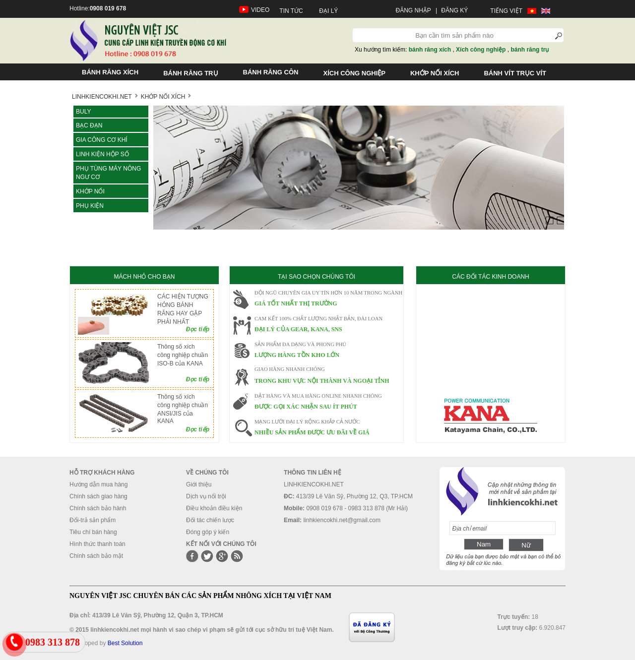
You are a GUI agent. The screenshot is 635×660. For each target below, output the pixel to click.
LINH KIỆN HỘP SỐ (102, 154)
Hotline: (97, 8)
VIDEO (260, 9)
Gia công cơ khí (101, 139)
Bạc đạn (89, 125)
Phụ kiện (90, 205)
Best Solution (125, 643)
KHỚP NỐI (90, 191)
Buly (83, 111)
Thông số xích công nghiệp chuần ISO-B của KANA (182, 355)
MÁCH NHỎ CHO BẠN (144, 276)
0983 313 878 (52, 642)
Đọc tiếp (197, 329)
